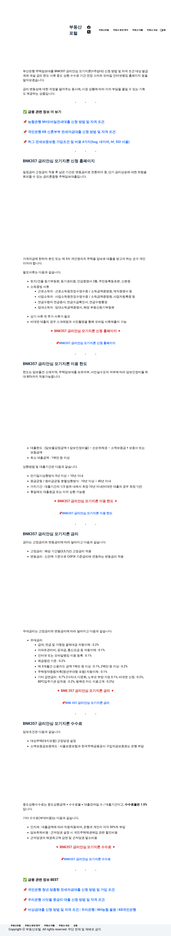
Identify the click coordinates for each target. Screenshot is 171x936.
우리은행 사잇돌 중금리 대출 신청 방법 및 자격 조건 (66, 900)
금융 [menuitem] (164, 30)
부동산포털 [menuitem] (104, 30)
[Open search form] (161, 30)
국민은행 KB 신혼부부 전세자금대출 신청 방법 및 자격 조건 (72, 132)
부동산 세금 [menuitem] (152, 30)
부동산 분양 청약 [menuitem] (120, 30)
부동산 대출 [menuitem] (137, 30)
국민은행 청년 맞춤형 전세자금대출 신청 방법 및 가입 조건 (71, 890)
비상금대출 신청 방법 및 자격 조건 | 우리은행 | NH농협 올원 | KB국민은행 (82, 910)
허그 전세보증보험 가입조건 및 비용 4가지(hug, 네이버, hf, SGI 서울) (79, 142)
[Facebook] (89, 28)
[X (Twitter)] (89, 32)
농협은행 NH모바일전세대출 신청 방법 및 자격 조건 (66, 122)
